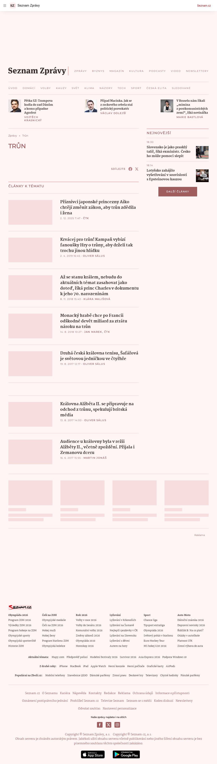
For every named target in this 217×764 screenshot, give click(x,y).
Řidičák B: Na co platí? (190, 630)
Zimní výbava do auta (190, 645)
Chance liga (150, 620)
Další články (177, 191)
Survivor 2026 (128, 657)
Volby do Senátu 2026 (88, 625)
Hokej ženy (48, 635)
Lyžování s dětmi (120, 640)
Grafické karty (155, 666)
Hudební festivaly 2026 (103, 657)
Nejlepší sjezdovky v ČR (124, 630)
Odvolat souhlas (89, 708)
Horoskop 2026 (85, 645)
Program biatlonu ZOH (55, 640)
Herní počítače (135, 666)
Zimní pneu (119, 675)
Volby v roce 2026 (86, 620)
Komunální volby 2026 (89, 630)
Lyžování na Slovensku (123, 635)
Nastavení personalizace (120, 708)
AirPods (170, 666)
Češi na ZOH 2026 (52, 625)
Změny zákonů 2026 (88, 635)
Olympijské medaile (54, 620)
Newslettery (184, 700)
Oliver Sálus (94, 255)
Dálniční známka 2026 (190, 620)
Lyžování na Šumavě (122, 625)
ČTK (86, 218)
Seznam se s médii (139, 700)
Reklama (124, 692)
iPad (85, 666)
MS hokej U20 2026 (155, 645)
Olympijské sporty (19, 635)
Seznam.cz (204, 5)
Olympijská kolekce (53, 645)
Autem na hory (118, 645)
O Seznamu (50, 692)
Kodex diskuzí (163, 700)
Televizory (152, 675)
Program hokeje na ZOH (22, 630)
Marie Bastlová (189, 117)
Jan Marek (93, 331)
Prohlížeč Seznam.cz (84, 700)
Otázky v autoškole (188, 635)
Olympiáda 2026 (85, 640)
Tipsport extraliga (154, 625)
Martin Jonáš (95, 457)
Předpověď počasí (77, 657)
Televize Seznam (112, 700)
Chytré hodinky (169, 675)
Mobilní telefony (55, 675)
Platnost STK (184, 640)
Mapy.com (58, 657)
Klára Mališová (96, 298)
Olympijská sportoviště (22, 640)
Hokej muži (49, 630)
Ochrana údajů (143, 692)
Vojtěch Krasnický (33, 119)
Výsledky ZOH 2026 (19, 625)
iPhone (63, 666)
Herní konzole (116, 666)
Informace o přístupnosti (172, 692)
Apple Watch (98, 666)
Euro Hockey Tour (154, 640)
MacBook (75, 666)
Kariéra (65, 692)
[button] (14, 106)
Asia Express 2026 (149, 657)
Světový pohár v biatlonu (158, 635)
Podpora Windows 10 (174, 657)
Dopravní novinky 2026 (191, 625)
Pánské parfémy (190, 675)
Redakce (110, 692)
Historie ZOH (16, 645)
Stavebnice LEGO (77, 675)
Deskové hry (136, 675)
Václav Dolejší (113, 113)
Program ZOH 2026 (19, 620)
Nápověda (79, 692)
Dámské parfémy (100, 675)
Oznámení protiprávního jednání (45, 700)
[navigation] (5, 5)
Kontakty (95, 692)
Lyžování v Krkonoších (123, 620)
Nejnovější (159, 133)
